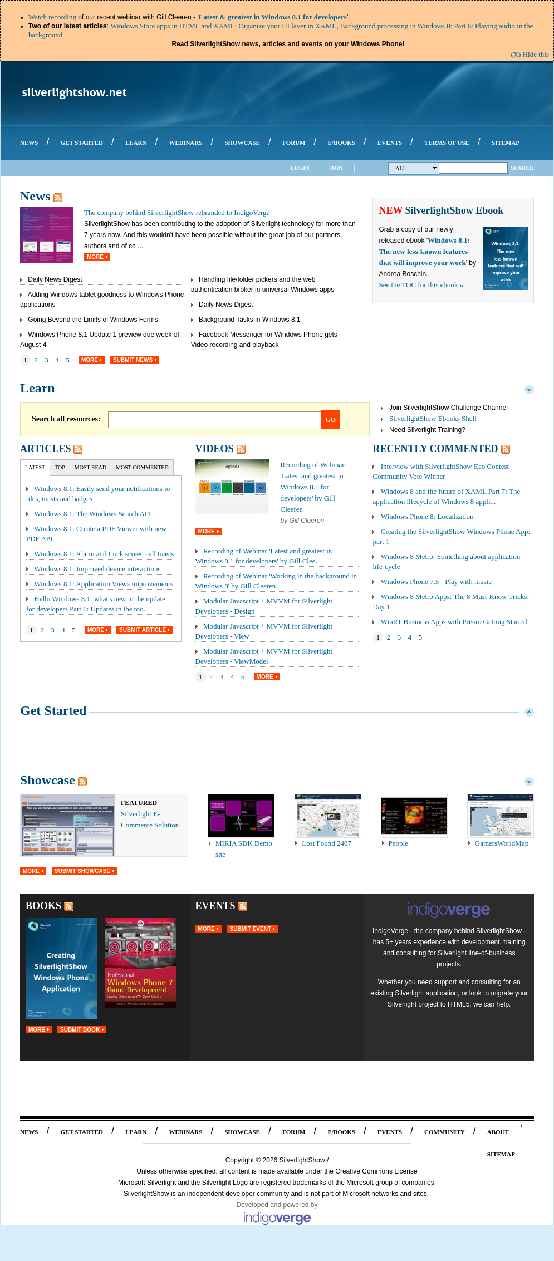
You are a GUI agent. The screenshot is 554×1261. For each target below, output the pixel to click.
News (35, 196)
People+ (401, 843)
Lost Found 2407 (326, 843)
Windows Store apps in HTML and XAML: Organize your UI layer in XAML (223, 26)
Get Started (53, 710)
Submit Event (250, 929)
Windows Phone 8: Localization (427, 516)
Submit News (133, 360)
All (416, 168)
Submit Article (142, 630)
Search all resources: (66, 419)
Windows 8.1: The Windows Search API (92, 513)
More (95, 257)
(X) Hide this (530, 54)
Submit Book (80, 1030)
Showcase (47, 780)
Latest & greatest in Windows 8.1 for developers (273, 17)
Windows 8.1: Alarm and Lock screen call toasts (104, 553)
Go (331, 420)
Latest (35, 467)
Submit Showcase (82, 871)
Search (522, 168)
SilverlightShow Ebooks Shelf (433, 418)
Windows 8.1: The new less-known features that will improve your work (424, 251)
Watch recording (52, 17)
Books (43, 905)
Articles (45, 448)
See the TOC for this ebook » (421, 285)
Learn (37, 388)
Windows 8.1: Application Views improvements (103, 584)
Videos (214, 448)
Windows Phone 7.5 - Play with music (436, 581)
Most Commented (142, 467)
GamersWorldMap (501, 843)
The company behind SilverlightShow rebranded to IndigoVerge (176, 212)
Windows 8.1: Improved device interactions (97, 569)
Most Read (90, 467)
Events (215, 905)
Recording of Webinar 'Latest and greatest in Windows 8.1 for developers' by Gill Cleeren (313, 486)
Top (60, 467)
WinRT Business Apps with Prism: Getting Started (454, 621)
